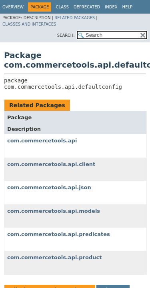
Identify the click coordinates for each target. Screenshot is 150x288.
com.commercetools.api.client (51, 164)
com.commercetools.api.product (54, 257)
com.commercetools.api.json (49, 187)
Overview (13, 7)
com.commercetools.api (42, 141)
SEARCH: (66, 35)
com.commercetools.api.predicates (58, 234)
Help (127, 7)
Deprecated (87, 7)
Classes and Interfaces (29, 24)
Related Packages (74, 18)
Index (111, 7)
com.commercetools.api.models (53, 211)
